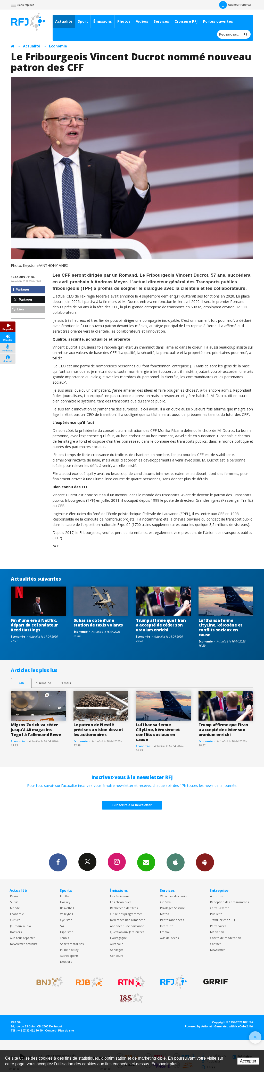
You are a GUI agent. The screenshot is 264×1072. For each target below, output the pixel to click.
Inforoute (166, 926)
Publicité (216, 914)
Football (65, 896)
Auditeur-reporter (235, 5)
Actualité (63, 21)
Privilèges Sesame (172, 908)
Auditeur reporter (22, 937)
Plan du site (66, 1030)
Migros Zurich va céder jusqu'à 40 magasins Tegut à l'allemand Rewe (36, 729)
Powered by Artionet (198, 1026)
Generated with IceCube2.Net (233, 1026)
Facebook (58, 862)
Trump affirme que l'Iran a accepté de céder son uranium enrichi (161, 625)
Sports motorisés (72, 943)
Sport (83, 21)
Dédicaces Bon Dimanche (127, 919)
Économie (58, 46)
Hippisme (66, 932)
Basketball (67, 908)
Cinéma (165, 902)
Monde (15, 908)
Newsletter (217, 949)
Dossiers (16, 932)
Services (161, 21)
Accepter (248, 1061)
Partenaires (218, 926)
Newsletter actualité (24, 943)
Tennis (64, 937)
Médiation (217, 932)
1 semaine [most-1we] (43, 683)
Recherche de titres (124, 908)
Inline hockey (69, 949)
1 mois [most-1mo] (66, 683)
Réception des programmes (229, 902)
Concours (116, 955)
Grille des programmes (126, 914)
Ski (62, 926)
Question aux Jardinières (127, 932)
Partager (20, 289)
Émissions (102, 21)
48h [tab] (21, 683)
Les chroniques (120, 902)
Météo (164, 914)
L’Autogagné (118, 937)
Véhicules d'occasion (174, 896)
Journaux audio (20, 926)
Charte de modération (225, 937)
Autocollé (116, 943)
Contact (215, 943)
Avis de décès (169, 937)
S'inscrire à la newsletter (132, 805)
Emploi (165, 932)
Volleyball (66, 914)
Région (15, 896)
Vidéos (142, 21)
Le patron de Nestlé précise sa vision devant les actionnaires (98, 729)
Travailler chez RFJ (222, 919)
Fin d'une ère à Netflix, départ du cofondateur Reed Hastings (34, 625)
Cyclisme (66, 919)
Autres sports (69, 955)
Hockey (65, 902)
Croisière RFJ (186, 21)
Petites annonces (172, 919)
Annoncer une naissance (127, 926)
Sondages (116, 949)
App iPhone (176, 862)
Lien (18, 309)
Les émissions (119, 896)
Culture (15, 919)
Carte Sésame (219, 908)
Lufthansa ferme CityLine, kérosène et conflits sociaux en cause (220, 627)
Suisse (14, 902)
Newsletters (146, 862)
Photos (123, 21)
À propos (216, 896)
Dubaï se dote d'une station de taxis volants (98, 622)
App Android (205, 862)
